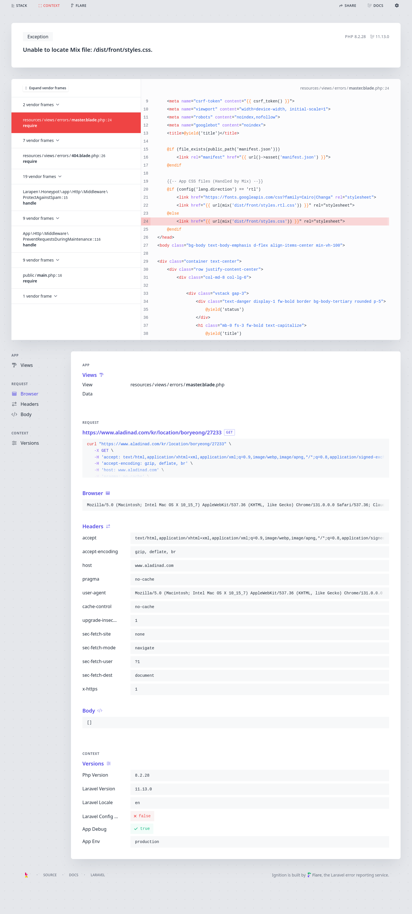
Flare (314, 875)
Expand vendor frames (45, 87)
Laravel (98, 875)
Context (20, 433)
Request (19, 383)
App (15, 355)
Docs (73, 875)
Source (50, 875)
